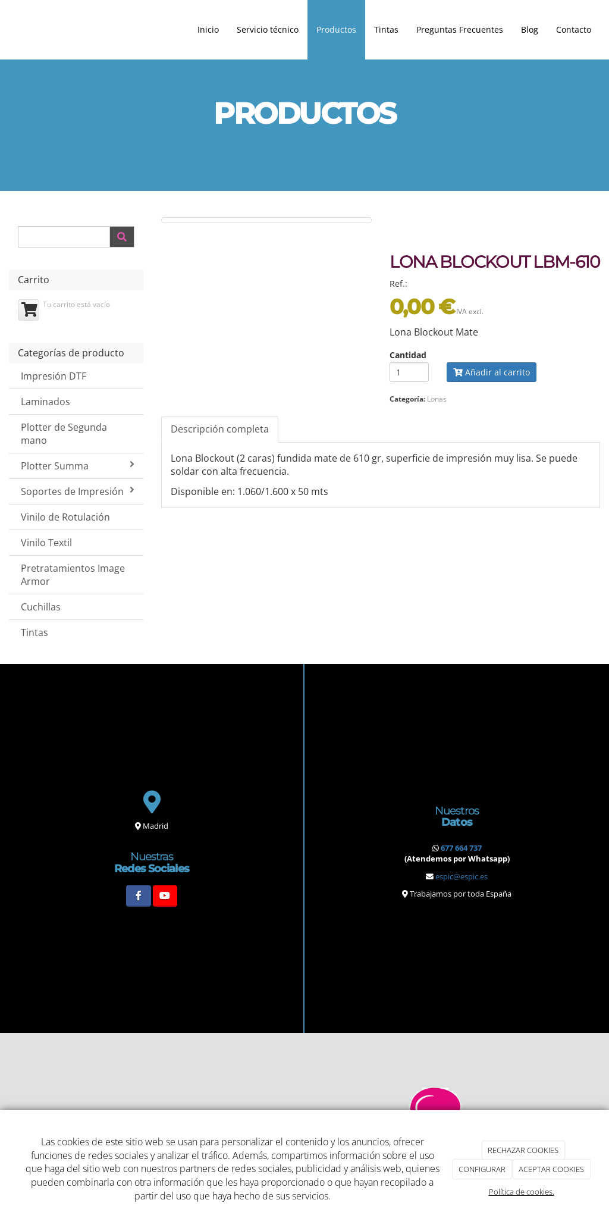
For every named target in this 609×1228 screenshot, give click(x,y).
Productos (336, 29)
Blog (529, 29)
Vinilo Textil (46, 542)
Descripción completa (220, 429)
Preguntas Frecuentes (459, 29)
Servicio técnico (268, 29)
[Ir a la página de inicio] (6, 29)
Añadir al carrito (491, 372)
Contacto (573, 29)
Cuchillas (41, 606)
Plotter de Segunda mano (64, 434)
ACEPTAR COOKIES (551, 1169)
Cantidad (408, 355)
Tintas (386, 29)
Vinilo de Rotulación (65, 517)
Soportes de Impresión (77, 491)
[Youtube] (165, 895)
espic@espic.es (461, 876)
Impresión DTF (53, 376)
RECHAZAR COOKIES (523, 1150)
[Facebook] (138, 895)
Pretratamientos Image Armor (73, 575)
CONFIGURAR (482, 1169)
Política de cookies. (521, 1191)
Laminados (45, 401)
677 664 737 (461, 847)
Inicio (208, 29)
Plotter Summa (77, 465)
